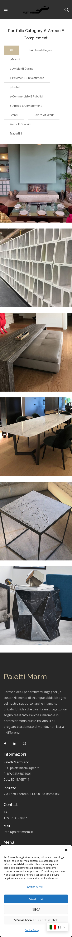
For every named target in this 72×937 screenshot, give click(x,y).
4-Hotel (15, 87)
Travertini (16, 133)
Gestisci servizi (35, 887)
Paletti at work (44, 115)
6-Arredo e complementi (26, 105)
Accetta (36, 899)
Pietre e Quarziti (20, 124)
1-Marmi (15, 59)
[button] (66, 850)
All (11, 50)
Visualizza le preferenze (36, 920)
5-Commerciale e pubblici (26, 96)
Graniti (14, 115)
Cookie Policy (32, 930)
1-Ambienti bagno (40, 50)
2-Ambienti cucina (21, 68)
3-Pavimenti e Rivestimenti (27, 78)
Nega (36, 909)
